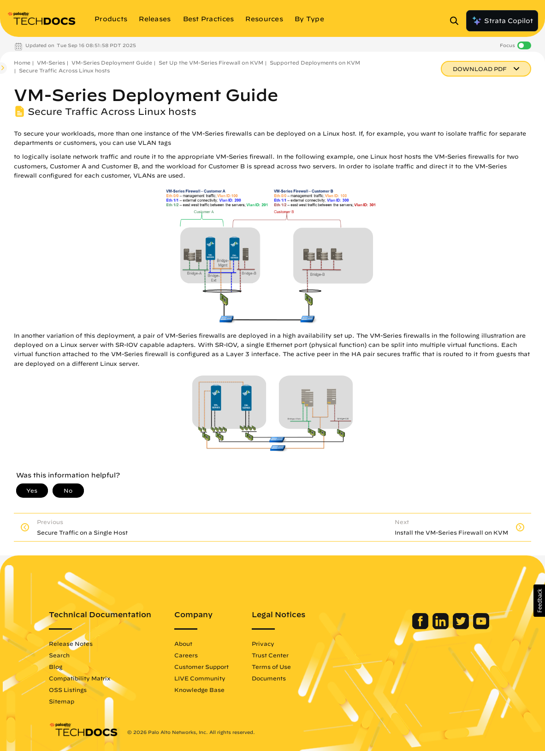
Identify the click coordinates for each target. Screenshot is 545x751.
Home (22, 63)
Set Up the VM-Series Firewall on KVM (211, 63)
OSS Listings (74, 689)
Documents (275, 678)
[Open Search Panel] (457, 21)
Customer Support (208, 666)
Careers (192, 655)
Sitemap (68, 701)
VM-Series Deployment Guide (111, 63)
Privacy (269, 643)
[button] (539, 600)
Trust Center (276, 655)
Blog (62, 666)
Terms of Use (277, 666)
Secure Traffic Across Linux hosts (64, 70)
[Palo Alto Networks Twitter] (455, 627)
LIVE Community (206, 678)
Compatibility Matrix (86, 678)
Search (65, 655)
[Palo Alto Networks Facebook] (415, 627)
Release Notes (77, 643)
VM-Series (51, 63)
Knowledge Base (206, 689)
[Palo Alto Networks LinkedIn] (435, 627)
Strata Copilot (502, 20)
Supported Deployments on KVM (315, 63)
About (190, 643)
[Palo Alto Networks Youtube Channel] (475, 627)
